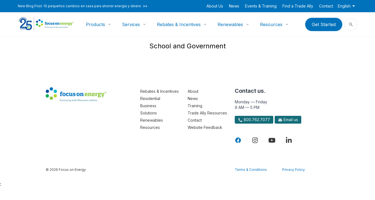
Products (95, 24)
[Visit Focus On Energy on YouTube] (272, 140)
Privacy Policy (293, 170)
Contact (326, 6)
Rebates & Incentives (179, 24)
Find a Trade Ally (297, 6)
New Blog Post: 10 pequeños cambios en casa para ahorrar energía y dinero (82, 6)
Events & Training (261, 6)
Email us (288, 119)
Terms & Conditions (251, 170)
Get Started (324, 24)
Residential (150, 98)
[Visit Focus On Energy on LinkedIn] (288, 140)
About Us (214, 6)
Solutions (148, 113)
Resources (271, 24)
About (193, 91)
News (234, 6)
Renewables (230, 24)
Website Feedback (205, 127)
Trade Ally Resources (207, 113)
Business (148, 105)
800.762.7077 (254, 119)
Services (131, 24)
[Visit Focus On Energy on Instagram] (255, 140)
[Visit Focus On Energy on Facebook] (238, 140)
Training (195, 105)
